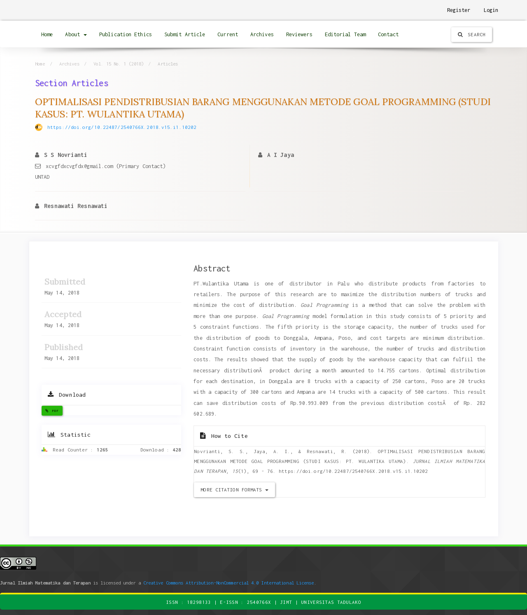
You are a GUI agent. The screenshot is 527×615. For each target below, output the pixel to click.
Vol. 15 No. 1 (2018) (118, 63)
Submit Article (184, 34)
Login (491, 10)
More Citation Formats (234, 489)
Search (471, 34)
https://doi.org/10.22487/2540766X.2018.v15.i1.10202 (121, 127)
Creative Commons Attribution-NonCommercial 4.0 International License (228, 582)
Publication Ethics (125, 34)
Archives (262, 34)
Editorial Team (345, 34)
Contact (388, 34)
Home (47, 34)
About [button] (76, 34)
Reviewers (299, 34)
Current (227, 34)
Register (459, 10)
